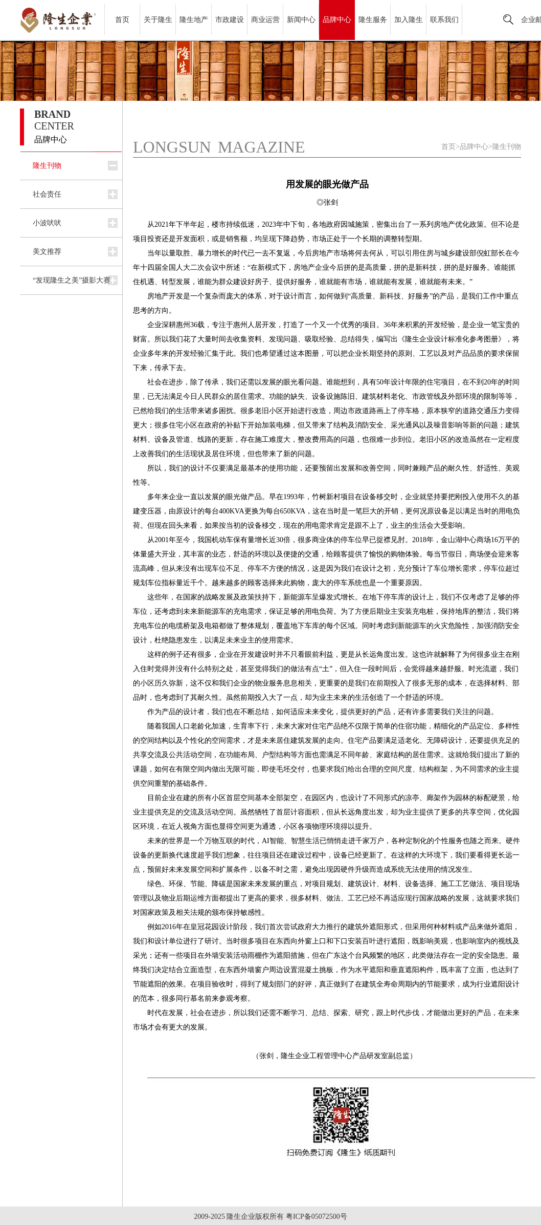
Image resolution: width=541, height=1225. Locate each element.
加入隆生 (408, 20)
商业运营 (265, 20)
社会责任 (47, 194)
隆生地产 (193, 20)
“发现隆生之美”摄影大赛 (71, 280)
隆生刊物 (47, 165)
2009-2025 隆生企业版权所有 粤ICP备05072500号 (270, 1216)
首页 (122, 20)
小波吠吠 (47, 223)
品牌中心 (337, 20)
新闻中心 (301, 20)
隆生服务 (372, 20)
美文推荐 (47, 251)
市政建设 (229, 20)
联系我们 (444, 20)
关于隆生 (158, 20)
